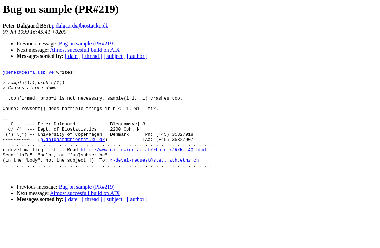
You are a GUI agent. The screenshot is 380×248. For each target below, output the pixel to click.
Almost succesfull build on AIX (85, 50)
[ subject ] (115, 56)
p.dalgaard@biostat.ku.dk (80, 26)
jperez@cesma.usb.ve (28, 73)
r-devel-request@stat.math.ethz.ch (154, 178)
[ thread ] (92, 56)
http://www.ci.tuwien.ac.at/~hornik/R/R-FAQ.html (144, 166)
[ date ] (73, 56)
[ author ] (137, 56)
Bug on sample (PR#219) (87, 43)
